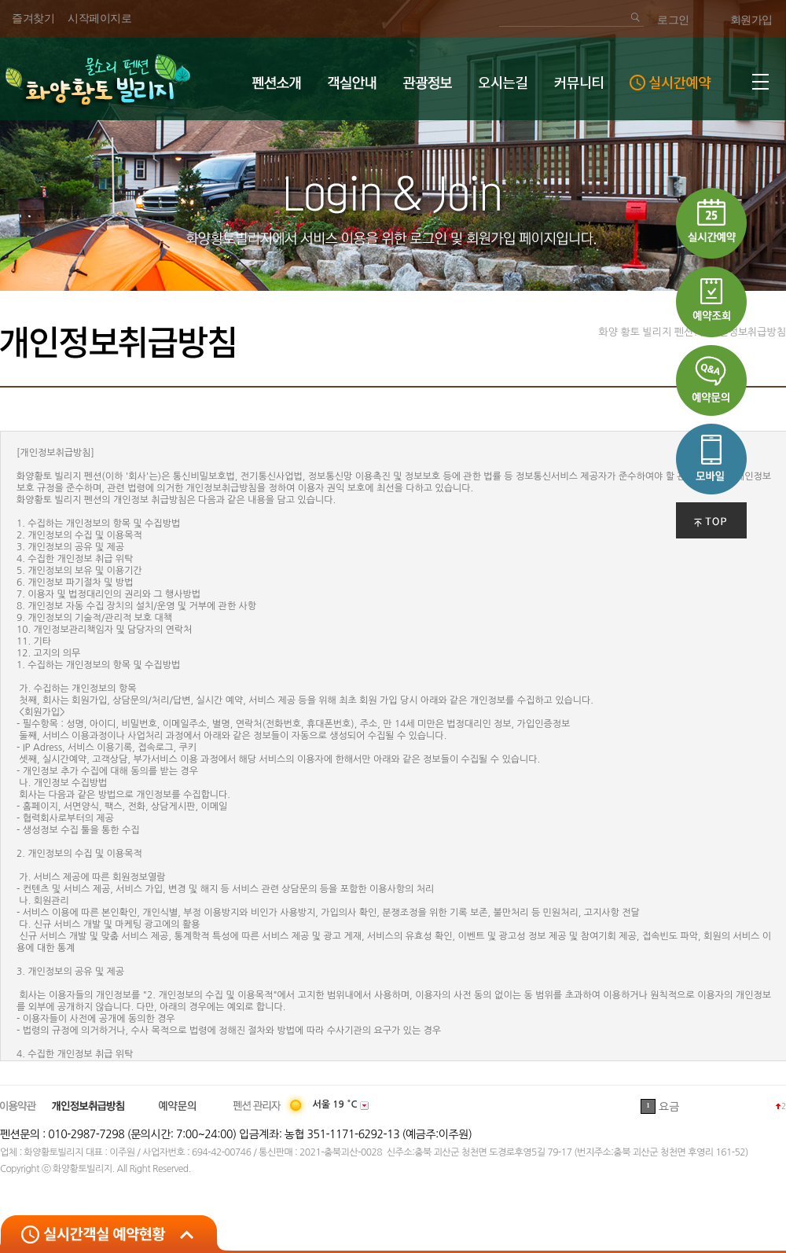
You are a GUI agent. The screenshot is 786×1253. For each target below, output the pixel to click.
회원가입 (751, 20)
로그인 (673, 20)
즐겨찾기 (33, 18)
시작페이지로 (99, 18)
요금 (669, 1106)
